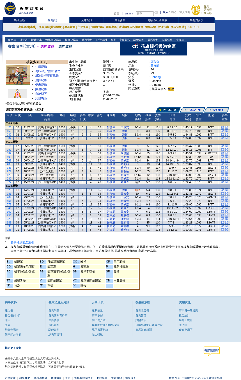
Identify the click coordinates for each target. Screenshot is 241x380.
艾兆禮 (125, 157)
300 (9, 211)
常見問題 (184, 12)
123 (9, 175)
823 (9, 190)
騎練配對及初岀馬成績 (105, 325)
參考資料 (87, 39)
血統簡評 (41, 93)
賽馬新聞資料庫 (57, 315)
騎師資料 (53, 329)
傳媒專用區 (186, 329)
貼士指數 (97, 334)
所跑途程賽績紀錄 (47, 75)
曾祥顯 (155, 65)
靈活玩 (183, 325)
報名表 (11, 39)
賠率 (7, 320)
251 (9, 215)
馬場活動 (19, 20)
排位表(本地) (12, 315)
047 (9, 134)
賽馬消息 (53, 310)
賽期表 (179, 39)
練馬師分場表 (53, 39)
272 (9, 171)
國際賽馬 (111, 27)
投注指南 (163, 27)
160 (9, 131)
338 (9, 167)
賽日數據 (97, 315)
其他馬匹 (41, 98)
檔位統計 (184, 315)
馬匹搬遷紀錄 (100, 329)
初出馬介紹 (99, 320)
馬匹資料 (152, 39)
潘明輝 (125, 219)
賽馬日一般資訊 (188, 310)
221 (9, 219)
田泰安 (125, 127)
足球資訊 (86, 20)
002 (9, 138)
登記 (173, 12)
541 (9, 208)
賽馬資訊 (53, 20)
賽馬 (206, 6)
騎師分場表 (71, 39)
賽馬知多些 (177, 27)
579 (9, 204)
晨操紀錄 (41, 80)
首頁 (116, 13)
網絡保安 (130, 378)
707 (9, 197)
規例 (68, 378)
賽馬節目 (140, 315)
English (129, 13)
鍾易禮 (125, 215)
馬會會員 (120, 20)
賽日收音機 (142, 310)
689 (9, 153)
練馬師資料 (55, 334)
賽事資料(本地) (27, 27)
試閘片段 (140, 320)
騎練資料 (138, 39)
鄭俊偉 (155, 61)
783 (9, 193)
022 (9, 182)
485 (9, 164)
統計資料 (101, 39)
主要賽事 (83, 27)
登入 (165, 12)
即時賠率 (36, 39)
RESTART (192, 27)
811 (9, 146)
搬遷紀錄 (41, 89)
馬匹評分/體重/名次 (47, 71)
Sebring (156, 77)
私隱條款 (102, 378)
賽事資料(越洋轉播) (50, 27)
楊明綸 (125, 171)
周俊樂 (125, 153)
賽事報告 (124, 39)
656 (9, 201)
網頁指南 (56, 378)
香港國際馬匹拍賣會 (131, 27)
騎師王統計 (186, 320)
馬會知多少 (196, 20)
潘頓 (125, 131)
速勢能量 (97, 310)
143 (9, 222)
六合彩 (208, 13)
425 (9, 127)
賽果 (113, 39)
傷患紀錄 (41, 84)
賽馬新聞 (69, 27)
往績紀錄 (41, 66)
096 (9, 226)
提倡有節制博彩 (83, 378)
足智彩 (208, 9)
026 (9, 229)
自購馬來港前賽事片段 (149, 325)
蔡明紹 (125, 164)
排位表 (23, 39)
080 (9, 178)
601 (9, 157)
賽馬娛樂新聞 (143, 329)
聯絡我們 (24, 378)
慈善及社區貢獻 (157, 20)
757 (9, 149)
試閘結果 (166, 39)
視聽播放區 (97, 27)
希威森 (125, 160)
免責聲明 (116, 378)
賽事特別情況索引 (22, 242)
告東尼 (111, 211)
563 (9, 160)
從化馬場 (150, 27)
